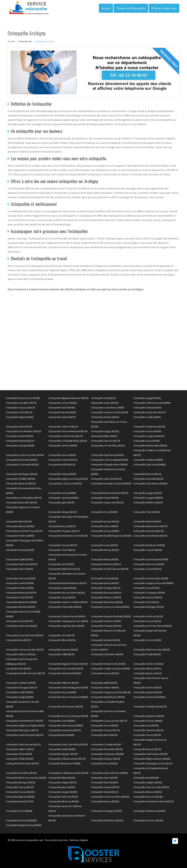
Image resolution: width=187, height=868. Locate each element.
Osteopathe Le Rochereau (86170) (65, 436)
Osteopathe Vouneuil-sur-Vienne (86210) (153, 801)
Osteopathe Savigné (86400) (62, 792)
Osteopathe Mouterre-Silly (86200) (108, 663)
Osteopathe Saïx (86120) (103, 398)
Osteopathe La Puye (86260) (62, 402)
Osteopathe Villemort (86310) (20, 654)
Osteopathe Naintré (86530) (147, 521)
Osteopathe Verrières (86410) (148, 663)
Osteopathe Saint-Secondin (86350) (151, 787)
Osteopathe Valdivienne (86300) (149, 811)
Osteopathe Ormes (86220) (62, 455)
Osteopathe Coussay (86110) (20, 407)
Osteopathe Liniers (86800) (104, 526)
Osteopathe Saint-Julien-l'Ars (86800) (109, 773)
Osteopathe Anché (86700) (19, 621)
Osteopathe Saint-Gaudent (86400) (150, 559)
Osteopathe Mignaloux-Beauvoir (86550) (68, 398)
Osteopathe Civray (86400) (104, 512)
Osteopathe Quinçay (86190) (147, 692)
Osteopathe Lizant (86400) (61, 720)
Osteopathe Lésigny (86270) (147, 493)
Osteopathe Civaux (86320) (104, 545)
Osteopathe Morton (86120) (147, 474)
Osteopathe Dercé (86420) (104, 763)
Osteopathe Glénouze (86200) (63, 801)
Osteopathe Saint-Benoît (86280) (64, 673)
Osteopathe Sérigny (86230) (62, 512)
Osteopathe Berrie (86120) (104, 735)
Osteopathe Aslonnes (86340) (106, 621)
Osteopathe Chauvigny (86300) (106, 811)
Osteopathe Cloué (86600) (19, 754)
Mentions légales (79, 840)
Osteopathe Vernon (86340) (147, 431)
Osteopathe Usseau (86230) (105, 673)
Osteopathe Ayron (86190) (104, 777)
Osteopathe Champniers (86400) (107, 754)
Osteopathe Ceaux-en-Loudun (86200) (25, 455)
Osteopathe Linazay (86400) (105, 531)
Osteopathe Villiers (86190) (61, 640)
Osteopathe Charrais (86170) (62, 545)
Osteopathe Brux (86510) (18, 640)
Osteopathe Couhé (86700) (19, 597)
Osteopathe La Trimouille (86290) (22, 464)
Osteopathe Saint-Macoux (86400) (150, 483)
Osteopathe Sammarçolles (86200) (150, 578)
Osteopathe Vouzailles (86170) (21, 402)
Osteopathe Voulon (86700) (104, 402)
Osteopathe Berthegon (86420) (21, 474)
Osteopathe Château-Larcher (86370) (66, 758)
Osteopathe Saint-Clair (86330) (106, 478)
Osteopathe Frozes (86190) (147, 640)
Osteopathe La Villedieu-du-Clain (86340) (68, 773)
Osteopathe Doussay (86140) (148, 796)
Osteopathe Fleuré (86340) (104, 782)
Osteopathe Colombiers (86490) (107, 654)
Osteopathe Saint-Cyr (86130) (63, 796)
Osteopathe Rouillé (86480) (62, 749)
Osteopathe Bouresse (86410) (106, 592)
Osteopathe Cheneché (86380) (21, 820)
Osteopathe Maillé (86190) (104, 682)
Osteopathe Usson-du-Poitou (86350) (24, 635)
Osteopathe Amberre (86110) (63, 426)
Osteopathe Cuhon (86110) (61, 550)
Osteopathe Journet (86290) (147, 550)
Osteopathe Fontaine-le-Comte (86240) (68, 535)
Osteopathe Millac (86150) (104, 436)
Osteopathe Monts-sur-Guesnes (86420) (26, 777)
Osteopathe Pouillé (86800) (147, 654)
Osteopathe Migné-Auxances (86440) (151, 758)
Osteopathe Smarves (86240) (148, 820)
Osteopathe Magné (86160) (19, 417)
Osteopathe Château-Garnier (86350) (66, 616)
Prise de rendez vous (164, 8)
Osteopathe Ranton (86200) (105, 583)
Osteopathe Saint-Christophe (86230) (24, 735)
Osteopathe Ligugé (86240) (147, 398)
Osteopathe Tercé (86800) (19, 811)
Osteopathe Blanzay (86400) (20, 526)
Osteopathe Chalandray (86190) (149, 426)
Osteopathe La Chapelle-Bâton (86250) (67, 440)
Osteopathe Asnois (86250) (104, 578)
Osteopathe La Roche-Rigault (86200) (109, 459)
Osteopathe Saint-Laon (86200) (21, 625)
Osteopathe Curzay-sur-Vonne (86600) (110, 606)
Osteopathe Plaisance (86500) (106, 597)
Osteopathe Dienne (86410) (62, 412)
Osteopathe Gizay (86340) (146, 440)
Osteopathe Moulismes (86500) (149, 545)
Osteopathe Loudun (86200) (62, 587)
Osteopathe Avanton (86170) (62, 459)
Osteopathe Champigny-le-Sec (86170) (152, 763)
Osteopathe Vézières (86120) (148, 616)
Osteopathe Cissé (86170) (61, 635)
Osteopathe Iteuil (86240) (146, 777)
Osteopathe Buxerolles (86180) (21, 502)
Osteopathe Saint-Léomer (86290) (150, 754)
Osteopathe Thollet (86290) (19, 758)
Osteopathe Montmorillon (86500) (150, 445)
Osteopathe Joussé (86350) (147, 569)
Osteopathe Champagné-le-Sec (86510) (68, 621)
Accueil (106, 8)
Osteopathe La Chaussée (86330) (65, 483)
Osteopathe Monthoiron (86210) (107, 820)
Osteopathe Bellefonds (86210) (64, 569)
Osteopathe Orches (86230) (147, 687)
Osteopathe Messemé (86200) (148, 564)
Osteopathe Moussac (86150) (20, 483)
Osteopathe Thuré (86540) (146, 512)
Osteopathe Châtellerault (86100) (150, 706)
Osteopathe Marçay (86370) (147, 749)
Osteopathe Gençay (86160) (20, 550)
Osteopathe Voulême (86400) (148, 459)
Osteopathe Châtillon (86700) (20, 478)
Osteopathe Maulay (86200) (105, 559)
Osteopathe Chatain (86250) (147, 407)
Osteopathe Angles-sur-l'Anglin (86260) (25, 725)
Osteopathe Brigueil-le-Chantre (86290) (67, 663)
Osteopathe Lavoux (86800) (62, 493)
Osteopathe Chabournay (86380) (107, 455)
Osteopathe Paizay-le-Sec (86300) (23, 398)
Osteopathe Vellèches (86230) (63, 682)
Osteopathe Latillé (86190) (61, 654)
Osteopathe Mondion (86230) (105, 640)
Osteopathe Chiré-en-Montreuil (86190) (67, 431)
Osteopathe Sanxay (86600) (62, 692)
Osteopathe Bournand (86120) (148, 531)
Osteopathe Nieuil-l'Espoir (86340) (108, 697)
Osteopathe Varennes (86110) (148, 730)
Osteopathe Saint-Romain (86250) (150, 535)
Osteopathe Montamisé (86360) (107, 602)
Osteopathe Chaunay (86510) (105, 758)
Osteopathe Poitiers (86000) (20, 535)
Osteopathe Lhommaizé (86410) (149, 697)
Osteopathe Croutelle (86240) (106, 744)
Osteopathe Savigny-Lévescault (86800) (153, 583)
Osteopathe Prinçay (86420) (62, 474)
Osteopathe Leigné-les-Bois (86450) (66, 625)
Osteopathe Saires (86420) (19, 569)
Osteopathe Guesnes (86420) (63, 649)
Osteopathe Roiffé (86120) (61, 464)
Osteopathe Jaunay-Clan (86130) (107, 502)
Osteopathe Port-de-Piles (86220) (108, 445)
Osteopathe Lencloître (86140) (21, 773)
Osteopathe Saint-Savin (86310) (21, 564)
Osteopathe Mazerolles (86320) (107, 749)
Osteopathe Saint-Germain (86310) (23, 744)
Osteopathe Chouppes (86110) (63, 531)
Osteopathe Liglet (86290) (61, 502)
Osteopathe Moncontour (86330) (22, 763)
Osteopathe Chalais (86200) (19, 587)
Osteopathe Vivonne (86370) (105, 787)
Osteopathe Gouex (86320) (61, 597)
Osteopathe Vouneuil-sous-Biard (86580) (111, 483)
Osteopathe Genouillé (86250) (148, 478)
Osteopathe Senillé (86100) (19, 692)
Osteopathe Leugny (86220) (105, 431)
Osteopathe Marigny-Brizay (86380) (23, 825)
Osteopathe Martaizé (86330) (20, 606)
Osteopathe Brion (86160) (19, 521)
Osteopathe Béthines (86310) (148, 502)
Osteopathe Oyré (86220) (146, 602)
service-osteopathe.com (29, 840)
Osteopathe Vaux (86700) (146, 725)
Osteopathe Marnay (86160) (105, 550)
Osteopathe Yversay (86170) (105, 730)
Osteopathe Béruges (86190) (20, 782)
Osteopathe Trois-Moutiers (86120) (23, 431)
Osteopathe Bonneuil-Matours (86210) (67, 583)
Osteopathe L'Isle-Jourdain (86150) (65, 668)
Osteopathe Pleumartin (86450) (21, 459)
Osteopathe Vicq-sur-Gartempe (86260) (68, 716)
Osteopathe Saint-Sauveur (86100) (65, 706)
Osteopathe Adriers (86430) (105, 687)
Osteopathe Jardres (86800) (62, 445)
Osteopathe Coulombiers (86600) (107, 407)
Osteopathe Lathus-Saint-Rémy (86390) (68, 744)
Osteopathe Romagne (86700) (148, 606)
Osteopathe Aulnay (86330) (62, 417)
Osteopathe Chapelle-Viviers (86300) (109, 464)
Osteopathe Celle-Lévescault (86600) (152, 402)
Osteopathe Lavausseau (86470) (64, 730)
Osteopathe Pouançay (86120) (106, 625)
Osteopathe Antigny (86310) (62, 782)
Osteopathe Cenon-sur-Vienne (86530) (110, 796)
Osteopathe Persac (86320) (147, 621)
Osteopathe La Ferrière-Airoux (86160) (152, 625)
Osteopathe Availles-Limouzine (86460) (110, 668)
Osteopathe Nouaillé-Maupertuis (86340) (111, 535)
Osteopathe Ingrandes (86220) (148, 716)
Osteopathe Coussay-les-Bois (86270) (25, 649)
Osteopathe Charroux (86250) (20, 578)
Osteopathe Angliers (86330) (147, 782)
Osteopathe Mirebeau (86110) (106, 564)
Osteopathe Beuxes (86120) (147, 673)
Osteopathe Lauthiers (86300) (21, 682)
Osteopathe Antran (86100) (19, 436)
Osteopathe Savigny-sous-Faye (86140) (111, 692)
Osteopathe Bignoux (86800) (20, 796)
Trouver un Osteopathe (130, 8)
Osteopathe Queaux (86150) (105, 521)
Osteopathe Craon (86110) (19, 412)
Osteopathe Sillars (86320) (61, 777)
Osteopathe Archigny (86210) (105, 587)
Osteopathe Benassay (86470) (21, 592)
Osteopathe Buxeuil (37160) (19, 801)
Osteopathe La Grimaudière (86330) (24, 497)
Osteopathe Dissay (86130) (62, 526)
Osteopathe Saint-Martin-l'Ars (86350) (24, 720)
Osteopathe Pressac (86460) (147, 720)
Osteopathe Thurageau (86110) (21, 687)
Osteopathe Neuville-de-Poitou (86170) (25, 673)
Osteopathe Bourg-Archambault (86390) (111, 616)
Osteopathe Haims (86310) (61, 787)
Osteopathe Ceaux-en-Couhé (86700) (109, 412)
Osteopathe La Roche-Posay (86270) (24, 531)
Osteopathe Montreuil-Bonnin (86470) (109, 493)
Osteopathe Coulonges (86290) (149, 592)
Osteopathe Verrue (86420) (104, 725)
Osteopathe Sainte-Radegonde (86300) (68, 687)
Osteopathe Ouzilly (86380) (147, 417)
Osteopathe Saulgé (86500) (19, 697)
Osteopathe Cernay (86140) (20, 787)
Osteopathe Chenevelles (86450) (64, 606)
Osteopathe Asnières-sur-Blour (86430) (68, 602)
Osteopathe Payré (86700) (61, 407)
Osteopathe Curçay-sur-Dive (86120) (109, 720)
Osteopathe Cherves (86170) (105, 440)
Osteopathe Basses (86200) (105, 801)
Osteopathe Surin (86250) (61, 564)
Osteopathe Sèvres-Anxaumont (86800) (68, 697)
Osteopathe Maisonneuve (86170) (150, 526)
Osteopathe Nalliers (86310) (20, 749)
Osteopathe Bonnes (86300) (147, 792)
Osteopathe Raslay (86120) (104, 792)
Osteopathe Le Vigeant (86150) (148, 436)
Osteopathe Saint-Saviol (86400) (149, 464)
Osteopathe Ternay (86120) (147, 735)
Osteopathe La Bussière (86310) (149, 412)
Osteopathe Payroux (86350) (147, 597)
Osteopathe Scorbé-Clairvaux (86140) (110, 569)
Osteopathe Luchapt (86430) (20, 445)
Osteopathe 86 (24, 41)
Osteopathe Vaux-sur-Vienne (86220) (66, 592)
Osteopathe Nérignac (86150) (63, 754)
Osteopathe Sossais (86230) (20, 792)
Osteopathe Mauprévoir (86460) (64, 763)
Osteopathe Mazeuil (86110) (20, 440)
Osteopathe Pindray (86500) (105, 417)
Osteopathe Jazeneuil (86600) (63, 497)
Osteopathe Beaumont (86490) (21, 602)
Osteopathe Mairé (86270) (19, 426)
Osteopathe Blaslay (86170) (147, 668)
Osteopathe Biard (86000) (61, 735)
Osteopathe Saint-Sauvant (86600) (65, 725)
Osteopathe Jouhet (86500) (20, 583)
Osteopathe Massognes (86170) (22, 730)
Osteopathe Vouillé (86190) (19, 559)
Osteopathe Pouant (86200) (105, 497)
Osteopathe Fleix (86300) (18, 668)
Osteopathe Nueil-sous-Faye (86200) (151, 649)
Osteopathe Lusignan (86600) (148, 497)
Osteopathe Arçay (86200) (146, 587)
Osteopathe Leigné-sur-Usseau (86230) (68, 478)
